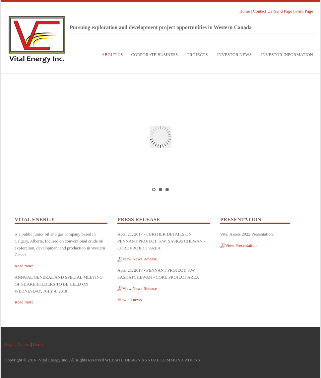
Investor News (234, 54)
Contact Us (262, 11)
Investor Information (287, 54)
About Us (112, 54)
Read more (24, 265)
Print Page (304, 11)
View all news (129, 299)
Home (244, 11)
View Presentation (238, 245)
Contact (24, 344)
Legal (10, 344)
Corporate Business (154, 54)
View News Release (137, 258)
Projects (197, 54)
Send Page (283, 11)
